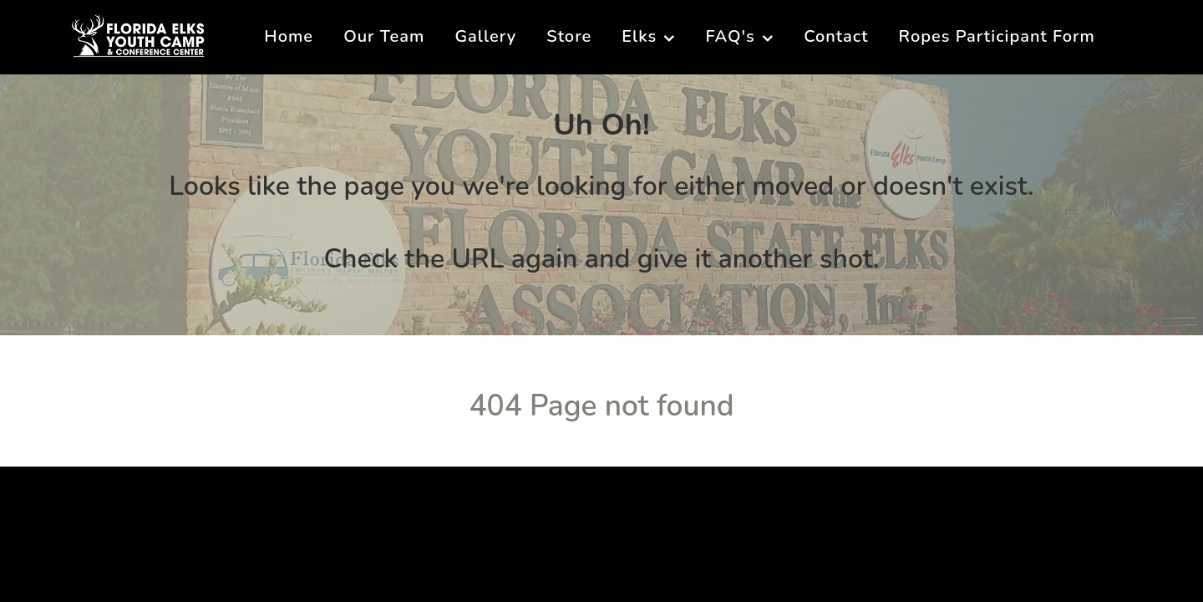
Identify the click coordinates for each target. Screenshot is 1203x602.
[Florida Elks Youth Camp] (138, 35)
